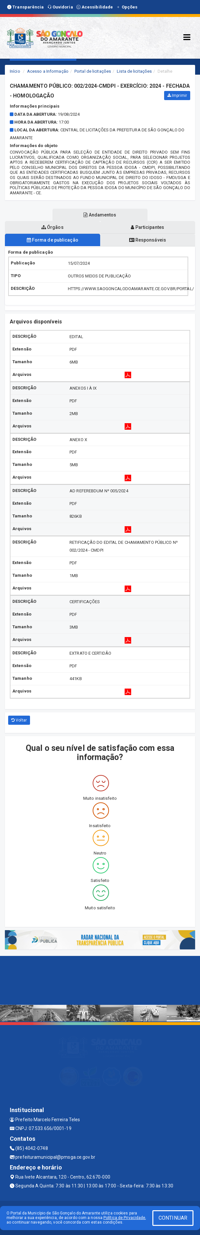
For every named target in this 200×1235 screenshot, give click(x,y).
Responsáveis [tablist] (147, 240)
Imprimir (177, 95)
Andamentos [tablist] (100, 214)
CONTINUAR (173, 1218)
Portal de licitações (92, 71)
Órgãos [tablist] (52, 227)
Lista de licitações (134, 71)
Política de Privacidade (124, 1217)
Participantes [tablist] (147, 227)
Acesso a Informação (48, 71)
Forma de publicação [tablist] (52, 240)
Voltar (19, 720)
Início (15, 71)
